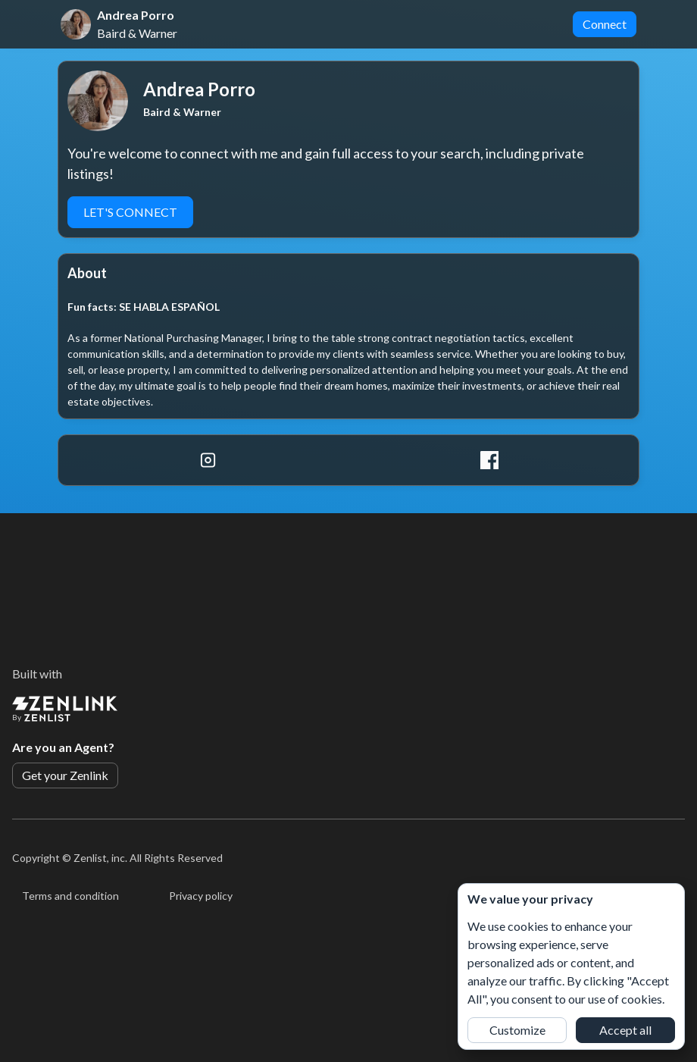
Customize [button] (517, 1030)
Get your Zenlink (65, 775)
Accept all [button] (625, 1030)
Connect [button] (605, 24)
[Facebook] (489, 460)
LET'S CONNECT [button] (130, 212)
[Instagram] (207, 460)
